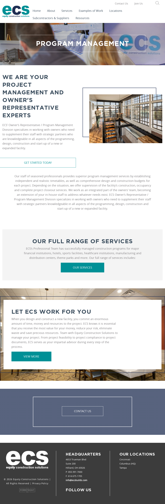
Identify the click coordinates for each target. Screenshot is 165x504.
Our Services (82, 267)
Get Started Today (38, 162)
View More (31, 356)
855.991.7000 (75, 471)
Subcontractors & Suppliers (51, 18)
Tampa (123, 467)
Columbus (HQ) (127, 463)
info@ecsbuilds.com (76, 480)
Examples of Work (91, 11)
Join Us (138, 3)
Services (66, 11)
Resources (82, 18)
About (51, 11)
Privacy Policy (40, 483)
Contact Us (121, 3)
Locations (115, 11)
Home (37, 11)
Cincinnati (124, 459)
